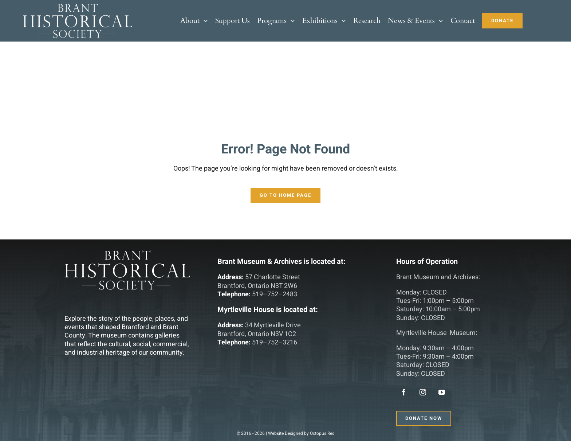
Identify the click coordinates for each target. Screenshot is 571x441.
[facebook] (403, 392)
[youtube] (441, 392)
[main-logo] (77, 7)
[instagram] (422, 392)
